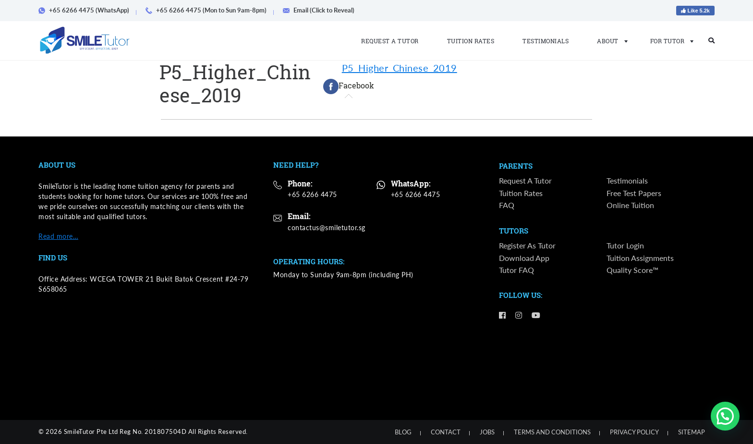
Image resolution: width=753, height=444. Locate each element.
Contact (446, 432)
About (609, 41)
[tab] (349, 86)
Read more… (58, 236)
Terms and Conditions (552, 432)
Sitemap (691, 432)
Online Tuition (630, 205)
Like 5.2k (695, 10)
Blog (403, 432)
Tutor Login (625, 245)
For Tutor (669, 41)
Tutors (513, 231)
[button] (725, 416)
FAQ (506, 205)
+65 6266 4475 (312, 194)
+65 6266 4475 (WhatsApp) (87, 10)
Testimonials (545, 41)
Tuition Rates (471, 41)
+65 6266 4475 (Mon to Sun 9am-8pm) (209, 10)
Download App (524, 258)
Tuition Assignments (640, 258)
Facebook (348, 86)
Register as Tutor (527, 245)
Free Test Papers (634, 192)
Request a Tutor (390, 41)
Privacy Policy (634, 432)
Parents (516, 166)
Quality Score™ (632, 270)
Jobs (487, 432)
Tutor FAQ (516, 270)
